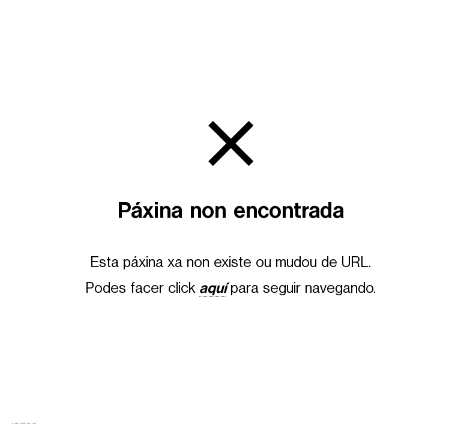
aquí (212, 288)
